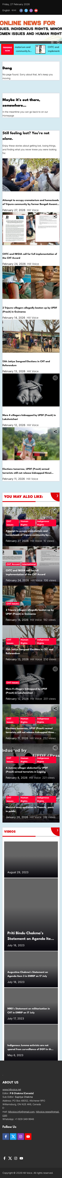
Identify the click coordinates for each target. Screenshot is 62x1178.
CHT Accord (9, 248)
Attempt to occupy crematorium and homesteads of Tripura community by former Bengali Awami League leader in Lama (30, 204)
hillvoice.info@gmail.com (21, 1111)
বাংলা (14, 10)
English (6, 10)
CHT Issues (9, 194)
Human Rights (25, 194)
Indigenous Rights (44, 194)
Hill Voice (33, 210)
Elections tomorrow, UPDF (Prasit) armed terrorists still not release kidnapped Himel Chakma (26, 473)
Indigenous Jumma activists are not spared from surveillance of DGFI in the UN (30, 1049)
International (26, 248)
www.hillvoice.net (11, 1089)
